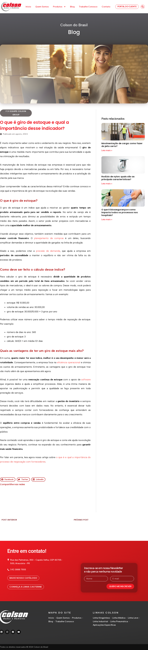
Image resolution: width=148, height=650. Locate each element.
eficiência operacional (68, 362)
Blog (72, 6)
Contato (106, 6)
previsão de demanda (48, 251)
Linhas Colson (106, 612)
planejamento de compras (49, 238)
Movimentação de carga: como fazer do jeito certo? (122, 145)
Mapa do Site (59, 612)
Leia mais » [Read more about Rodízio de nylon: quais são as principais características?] (106, 183)
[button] (143, 7)
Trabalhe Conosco (88, 6)
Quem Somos (42, 6)
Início (28, 6)
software (85, 379)
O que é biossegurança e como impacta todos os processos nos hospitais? (119, 212)
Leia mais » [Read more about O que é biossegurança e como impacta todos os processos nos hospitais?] (106, 219)
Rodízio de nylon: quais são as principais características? (118, 178)
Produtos (59, 6)
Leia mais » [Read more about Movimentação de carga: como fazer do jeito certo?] (106, 150)
